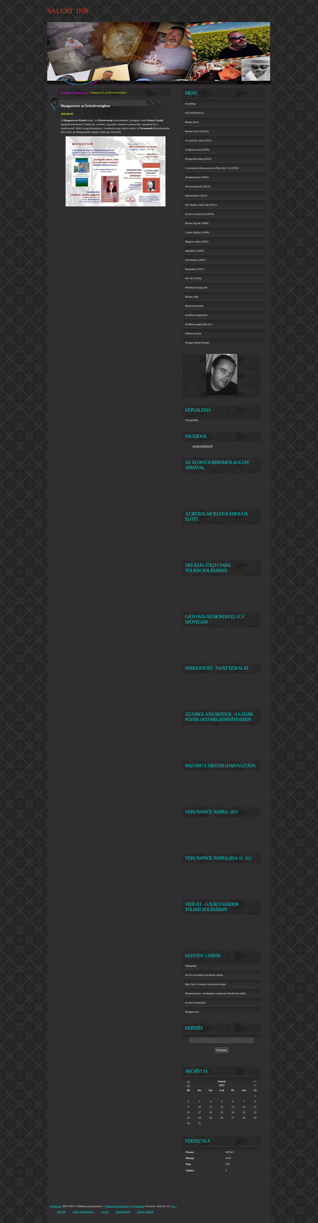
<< (188, 1081)
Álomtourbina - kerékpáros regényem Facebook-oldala (215, 993)
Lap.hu (105, 1211)
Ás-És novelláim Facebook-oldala (204, 974)
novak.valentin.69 (202, 445)
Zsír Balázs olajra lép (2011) (201, 204)
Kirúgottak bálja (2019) (198, 158)
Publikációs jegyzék (196, 287)
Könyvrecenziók (194, 305)
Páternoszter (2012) (196, 195)
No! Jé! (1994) (193, 278)
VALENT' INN (67, 11)
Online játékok (145, 1211)
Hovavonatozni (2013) (197, 186)
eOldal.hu (55, 1206)
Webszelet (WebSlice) (117, 1206)
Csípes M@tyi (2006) (197, 232)
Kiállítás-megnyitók (196, 314)
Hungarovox (192, 1011)
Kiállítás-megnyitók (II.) (198, 324)
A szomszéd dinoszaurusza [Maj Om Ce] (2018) (212, 167)
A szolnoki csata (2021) (198, 140)
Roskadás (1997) (194, 269)
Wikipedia (191, 965)
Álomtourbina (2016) (197, 177)
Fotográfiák (191, 420)
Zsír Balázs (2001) (195, 259)
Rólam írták (191, 296)
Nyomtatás (138, 1206)
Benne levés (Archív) (197, 131)
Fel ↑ (174, 1206)
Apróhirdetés (123, 1211)
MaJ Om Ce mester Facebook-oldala (205, 984)
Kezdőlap (66, 92)
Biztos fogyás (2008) (196, 223)
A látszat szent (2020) (197, 149)
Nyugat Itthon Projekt (197, 342)
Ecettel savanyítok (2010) (199, 213)
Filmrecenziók (193, 333)
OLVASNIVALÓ (194, 112)
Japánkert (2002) (194, 250)
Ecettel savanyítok (195, 1002)
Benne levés (81, 92)
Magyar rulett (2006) (196, 241)
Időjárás (61, 1211)
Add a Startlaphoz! (83, 1211)
